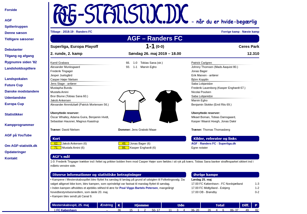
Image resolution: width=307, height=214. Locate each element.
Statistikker (14, 114)
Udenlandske (15, 98)
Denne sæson (16, 33)
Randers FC (84, 31)
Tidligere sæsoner (19, 39)
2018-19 (68, 31)
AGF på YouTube (18, 135)
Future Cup (14, 85)
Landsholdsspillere (20, 68)
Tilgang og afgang (19, 56)
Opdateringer (15, 152)
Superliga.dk (227, 143)
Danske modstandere (22, 91)
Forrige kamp (230, 31)
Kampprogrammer (19, 125)
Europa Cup (14, 104)
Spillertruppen (16, 26)
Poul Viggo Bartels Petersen (138, 187)
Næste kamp (250, 31)
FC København (66, 210)
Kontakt (11, 158)
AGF (8, 20)
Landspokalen (16, 79)
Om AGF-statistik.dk (21, 146)
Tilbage (55, 31)
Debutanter (14, 49)
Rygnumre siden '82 (21, 62)
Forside (11, 10)
